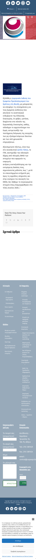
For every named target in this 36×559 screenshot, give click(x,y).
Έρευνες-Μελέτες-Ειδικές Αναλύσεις (15, 197)
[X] (10, 220)
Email (21, 474)
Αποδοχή (18, 541)
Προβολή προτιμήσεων (18, 551)
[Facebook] (6, 220)
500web (12, 502)
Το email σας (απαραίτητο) (10, 447)
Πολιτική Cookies (6, 556)
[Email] (6, 222)
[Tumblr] (25, 220)
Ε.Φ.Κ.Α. (28, 199)
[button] (33, 519)
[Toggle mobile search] (28, 17)
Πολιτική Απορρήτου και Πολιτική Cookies (22, 556)
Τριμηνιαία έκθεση (7, 200)
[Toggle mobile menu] (32, 17)
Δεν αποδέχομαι (18, 546)
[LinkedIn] (18, 220)
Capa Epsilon (7, 196)
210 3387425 (28, 447)
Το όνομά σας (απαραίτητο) (10, 436)
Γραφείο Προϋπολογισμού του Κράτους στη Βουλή (15, 199)
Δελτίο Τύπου (22, 150)
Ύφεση (12, 200)
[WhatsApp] (22, 220)
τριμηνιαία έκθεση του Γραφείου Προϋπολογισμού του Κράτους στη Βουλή (17, 101)
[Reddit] (14, 220)
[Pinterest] (29, 220)
